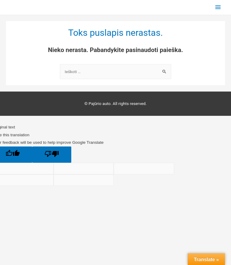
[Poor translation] (51, 154)
